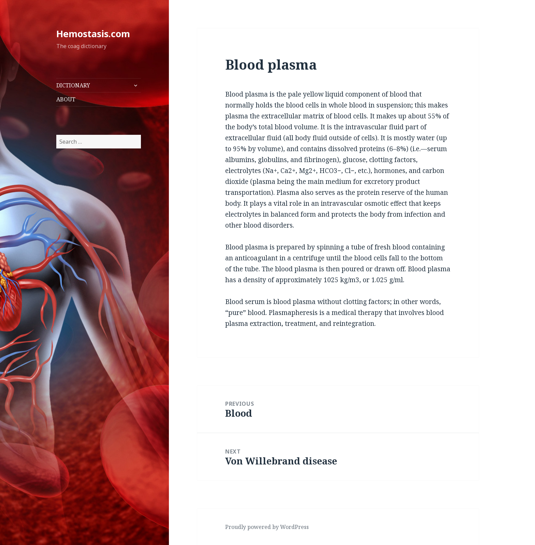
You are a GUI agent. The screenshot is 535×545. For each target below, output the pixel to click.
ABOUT (65, 99)
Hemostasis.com (93, 33)
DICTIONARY (73, 85)
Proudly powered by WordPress (267, 527)
